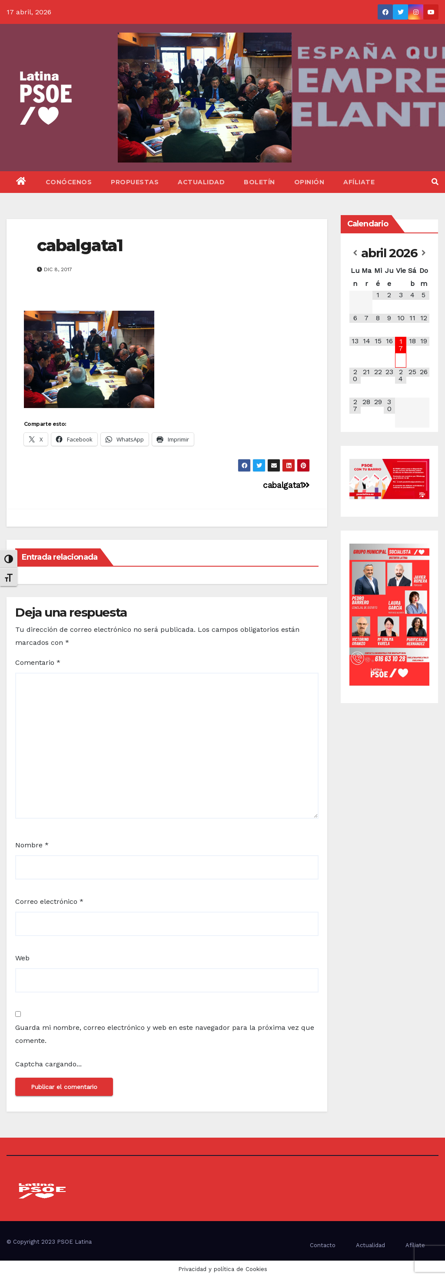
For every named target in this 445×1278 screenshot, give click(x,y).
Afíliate (359, 182)
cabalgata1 (80, 245)
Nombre (32, 845)
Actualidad (201, 182)
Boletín (259, 182)
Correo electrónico (49, 901)
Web (22, 958)
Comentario (37, 662)
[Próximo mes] (423, 252)
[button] (435, 182)
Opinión (309, 182)
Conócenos (69, 182)
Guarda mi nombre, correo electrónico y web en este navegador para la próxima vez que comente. (164, 1034)
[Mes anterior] (355, 252)
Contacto (322, 1245)
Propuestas (135, 182)
